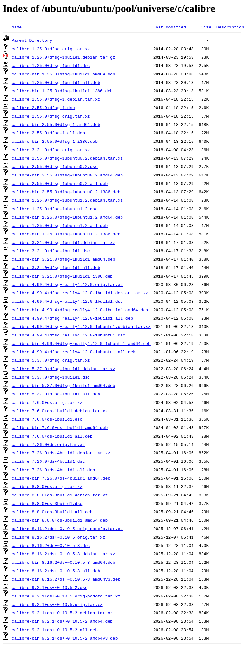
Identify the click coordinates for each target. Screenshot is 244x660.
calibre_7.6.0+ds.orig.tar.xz (47, 402)
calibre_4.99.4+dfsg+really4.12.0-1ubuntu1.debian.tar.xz (81, 326)
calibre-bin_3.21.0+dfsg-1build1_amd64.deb (63, 259)
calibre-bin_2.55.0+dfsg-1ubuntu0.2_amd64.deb (67, 175)
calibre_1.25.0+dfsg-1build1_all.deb (56, 82)
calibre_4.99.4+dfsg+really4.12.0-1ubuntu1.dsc (68, 335)
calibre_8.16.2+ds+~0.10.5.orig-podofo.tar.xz (67, 528)
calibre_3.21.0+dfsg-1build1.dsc (51, 251)
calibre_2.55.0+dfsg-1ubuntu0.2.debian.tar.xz (67, 158)
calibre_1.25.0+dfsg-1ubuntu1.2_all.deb (60, 225)
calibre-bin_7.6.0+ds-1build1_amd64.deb (60, 427)
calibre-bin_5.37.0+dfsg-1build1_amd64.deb (63, 385)
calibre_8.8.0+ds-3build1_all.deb (52, 512)
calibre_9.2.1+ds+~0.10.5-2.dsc (49, 587)
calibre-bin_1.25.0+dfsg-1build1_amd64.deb (63, 74)
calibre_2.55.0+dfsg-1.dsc (43, 107)
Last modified (169, 27)
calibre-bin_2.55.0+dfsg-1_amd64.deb (56, 124)
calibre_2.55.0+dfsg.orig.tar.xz (51, 116)
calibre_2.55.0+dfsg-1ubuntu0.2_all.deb (60, 183)
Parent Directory (32, 40)
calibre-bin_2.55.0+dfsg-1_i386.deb (55, 141)
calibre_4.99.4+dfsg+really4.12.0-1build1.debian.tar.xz (80, 293)
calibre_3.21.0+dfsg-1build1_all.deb (56, 267)
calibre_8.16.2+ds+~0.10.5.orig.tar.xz (58, 537)
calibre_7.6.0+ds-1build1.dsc (47, 419)
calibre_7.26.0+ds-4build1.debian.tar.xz (61, 453)
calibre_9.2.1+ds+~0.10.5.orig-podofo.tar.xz (66, 596)
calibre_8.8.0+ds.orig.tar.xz (47, 486)
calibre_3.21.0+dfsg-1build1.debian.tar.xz (63, 242)
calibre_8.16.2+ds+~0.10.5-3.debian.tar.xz (63, 554)
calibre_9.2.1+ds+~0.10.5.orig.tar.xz (57, 604)
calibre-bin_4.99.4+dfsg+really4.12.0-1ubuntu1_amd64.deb (81, 343)
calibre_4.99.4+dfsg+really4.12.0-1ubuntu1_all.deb (73, 352)
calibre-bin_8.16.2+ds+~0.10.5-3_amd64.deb (63, 562)
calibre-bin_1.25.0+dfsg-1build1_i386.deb (62, 91)
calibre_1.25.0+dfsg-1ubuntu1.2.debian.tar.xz (67, 200)
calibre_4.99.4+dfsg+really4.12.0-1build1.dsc (67, 301)
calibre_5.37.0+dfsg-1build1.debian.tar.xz (63, 368)
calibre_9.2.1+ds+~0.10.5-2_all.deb (55, 629)
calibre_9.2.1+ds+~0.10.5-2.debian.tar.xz (62, 613)
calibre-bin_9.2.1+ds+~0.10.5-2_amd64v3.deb (65, 638)
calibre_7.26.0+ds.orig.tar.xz (48, 444)
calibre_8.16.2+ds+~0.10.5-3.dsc (51, 545)
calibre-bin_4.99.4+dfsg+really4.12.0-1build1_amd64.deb (80, 310)
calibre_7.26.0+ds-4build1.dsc (48, 461)
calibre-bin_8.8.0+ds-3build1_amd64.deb (60, 520)
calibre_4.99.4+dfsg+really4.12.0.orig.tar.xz (67, 284)
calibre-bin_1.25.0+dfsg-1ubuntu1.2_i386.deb (66, 234)
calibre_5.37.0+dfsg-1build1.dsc (51, 377)
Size (206, 27)
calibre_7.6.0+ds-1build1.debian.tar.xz (60, 411)
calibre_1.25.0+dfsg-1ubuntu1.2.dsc (55, 208)
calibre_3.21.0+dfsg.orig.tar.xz (51, 150)
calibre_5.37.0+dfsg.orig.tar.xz (51, 360)
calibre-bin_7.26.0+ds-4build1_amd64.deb (61, 478)
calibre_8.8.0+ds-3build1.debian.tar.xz (60, 495)
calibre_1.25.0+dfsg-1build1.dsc (51, 65)
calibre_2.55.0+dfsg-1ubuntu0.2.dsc (55, 166)
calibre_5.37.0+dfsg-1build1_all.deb (56, 394)
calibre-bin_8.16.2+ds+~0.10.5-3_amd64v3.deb (66, 579)
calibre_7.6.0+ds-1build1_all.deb (52, 436)
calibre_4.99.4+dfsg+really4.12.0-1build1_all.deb (72, 318)
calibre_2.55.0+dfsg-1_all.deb (48, 133)
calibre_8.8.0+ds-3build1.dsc (47, 503)
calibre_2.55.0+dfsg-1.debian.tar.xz (56, 99)
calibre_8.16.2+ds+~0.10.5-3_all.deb (56, 571)
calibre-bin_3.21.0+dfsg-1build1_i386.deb (62, 276)
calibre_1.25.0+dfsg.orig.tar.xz (51, 48)
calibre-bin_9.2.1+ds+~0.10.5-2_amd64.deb (62, 621)
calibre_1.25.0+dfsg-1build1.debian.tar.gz (63, 57)
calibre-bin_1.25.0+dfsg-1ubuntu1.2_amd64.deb (67, 217)
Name (17, 27)
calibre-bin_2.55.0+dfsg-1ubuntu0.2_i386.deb (66, 192)
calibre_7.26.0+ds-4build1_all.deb (53, 469)
